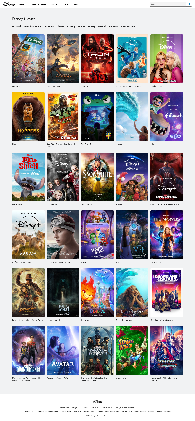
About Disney (64, 408)
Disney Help (76, 408)
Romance (113, 26)
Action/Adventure (32, 26)
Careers (85, 408)
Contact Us (94, 408)
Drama (81, 26)
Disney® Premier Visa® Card (125, 408)
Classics (60, 26)
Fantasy (91, 26)
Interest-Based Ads (164, 412)
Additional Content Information (48, 412)
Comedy (71, 26)
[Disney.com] (9, 4)
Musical (102, 26)
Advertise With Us (106, 408)
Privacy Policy (66, 412)
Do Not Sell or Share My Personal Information (138, 412)
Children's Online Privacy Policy (108, 412)
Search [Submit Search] (188, 4)
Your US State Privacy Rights (84, 412)
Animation (49, 26)
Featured (16, 26)
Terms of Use (28, 412)
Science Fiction (128, 26)
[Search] (168, 4)
